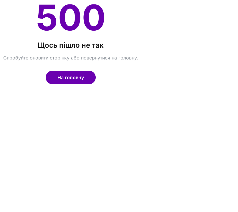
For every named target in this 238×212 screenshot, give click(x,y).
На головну (70, 77)
